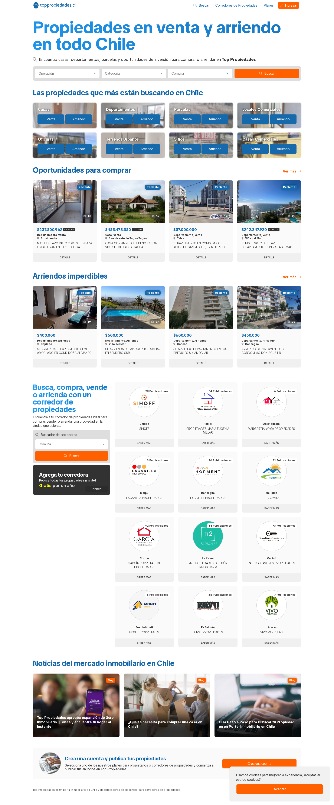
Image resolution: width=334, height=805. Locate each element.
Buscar (201, 5)
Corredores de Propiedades (236, 5)
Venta (51, 119)
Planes (269, 5)
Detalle (65, 257)
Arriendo (78, 119)
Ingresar (288, 5)
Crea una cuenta (259, 763)
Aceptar (280, 789)
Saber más (144, 443)
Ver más (292, 171)
